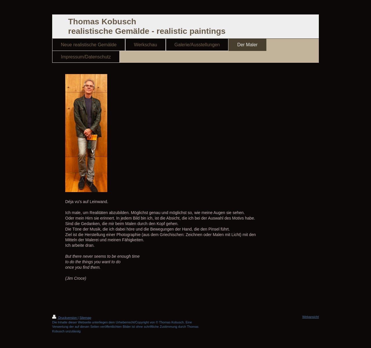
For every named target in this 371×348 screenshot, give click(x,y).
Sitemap (85, 317)
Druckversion (65, 317)
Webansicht (310, 316)
